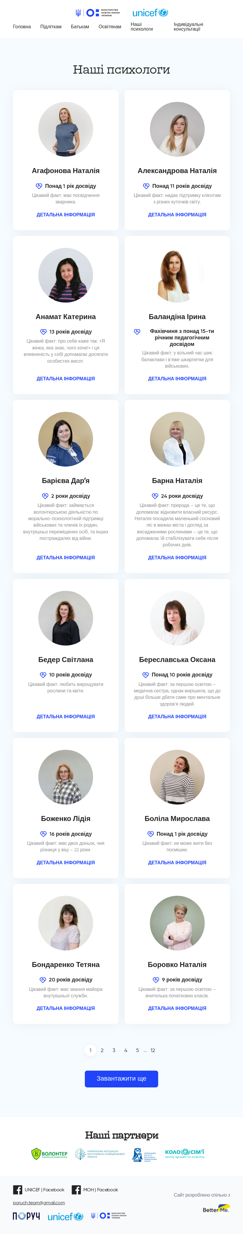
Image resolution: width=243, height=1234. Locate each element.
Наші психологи (142, 26)
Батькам (80, 26)
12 (153, 1050)
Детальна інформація (66, 215)
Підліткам (51, 26)
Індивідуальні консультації (188, 26)
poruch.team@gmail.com (39, 1203)
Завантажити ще (121, 1078)
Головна (22, 26)
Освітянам (110, 26)
